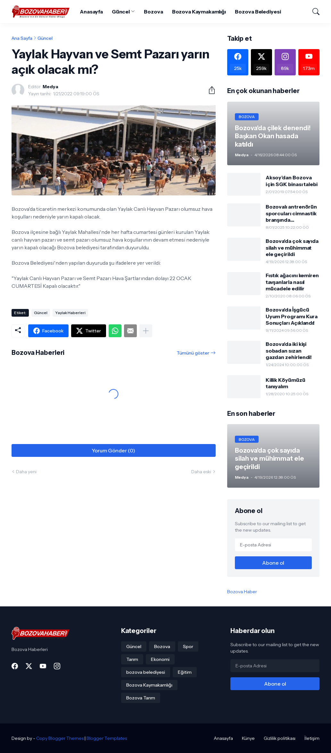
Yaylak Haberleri (70, 312)
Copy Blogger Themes (60, 738)
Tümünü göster (193, 353)
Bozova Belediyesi (258, 11)
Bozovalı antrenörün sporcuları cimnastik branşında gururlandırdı (291, 213)
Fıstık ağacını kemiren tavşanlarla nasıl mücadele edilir (292, 282)
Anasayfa (91, 11)
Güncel (121, 11)
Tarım (132, 659)
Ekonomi (160, 659)
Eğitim (185, 672)
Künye (248, 738)
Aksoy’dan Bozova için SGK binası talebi (292, 180)
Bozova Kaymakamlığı (199, 11)
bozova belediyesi (145, 672)
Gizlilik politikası (279, 738)
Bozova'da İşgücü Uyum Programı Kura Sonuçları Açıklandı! (292, 316)
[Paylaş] (209, 90)
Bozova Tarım (140, 698)
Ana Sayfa (22, 38)
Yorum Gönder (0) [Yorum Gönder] (113, 450)
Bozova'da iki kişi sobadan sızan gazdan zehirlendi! (289, 350)
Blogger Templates (107, 738)
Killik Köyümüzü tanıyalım (285, 383)
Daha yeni (26, 472)
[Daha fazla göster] (145, 330)
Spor (188, 646)
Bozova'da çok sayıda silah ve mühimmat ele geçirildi (292, 247)
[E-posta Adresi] (273, 544)
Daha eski (201, 472)
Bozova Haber (242, 592)
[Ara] (313, 11)
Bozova (153, 11)
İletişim (311, 738)
